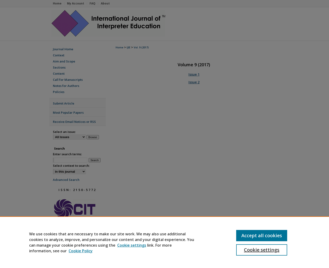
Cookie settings (131, 245)
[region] (164, 242)
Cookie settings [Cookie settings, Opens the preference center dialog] (261, 250)
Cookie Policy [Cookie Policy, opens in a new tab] (81, 250)
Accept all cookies (261, 235)
